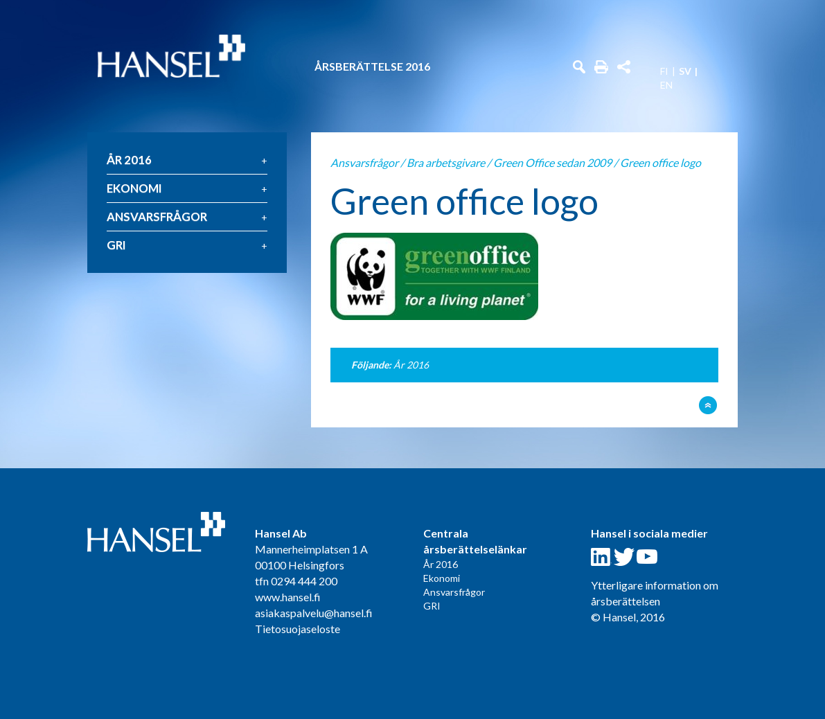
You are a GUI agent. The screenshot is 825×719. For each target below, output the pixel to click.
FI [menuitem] (664, 71)
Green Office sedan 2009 (552, 162)
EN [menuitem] (666, 85)
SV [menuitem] (685, 71)
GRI (116, 245)
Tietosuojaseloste (297, 628)
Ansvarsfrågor (157, 216)
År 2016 (129, 159)
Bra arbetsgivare (446, 162)
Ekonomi (134, 188)
